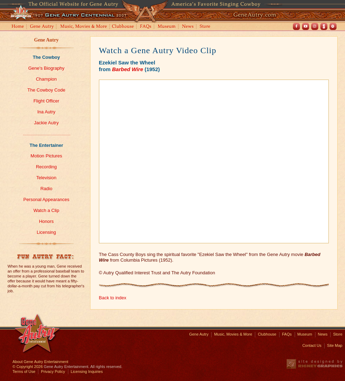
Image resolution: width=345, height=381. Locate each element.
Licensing (46, 232)
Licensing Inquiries (87, 371)
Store (206, 27)
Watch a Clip (46, 210)
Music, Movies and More (84, 27)
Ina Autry (46, 111)
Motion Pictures (46, 155)
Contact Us (311, 345)
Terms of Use (24, 371)
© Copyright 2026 (28, 366)
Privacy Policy (53, 371)
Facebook (296, 26)
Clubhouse (123, 27)
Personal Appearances (46, 199)
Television (46, 177)
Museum (167, 27)
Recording (46, 166)
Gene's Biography (46, 68)
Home (17, 27)
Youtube (305, 26)
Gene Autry (42, 27)
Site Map (334, 345)
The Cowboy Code (46, 90)
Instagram (314, 26)
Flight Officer (46, 101)
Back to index (112, 297)
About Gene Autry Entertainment (40, 362)
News (188, 27)
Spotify (333, 26)
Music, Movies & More (233, 334)
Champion (46, 79)
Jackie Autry (46, 122)
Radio (46, 188)
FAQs (146, 27)
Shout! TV (323, 26)
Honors (46, 221)
